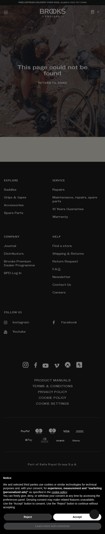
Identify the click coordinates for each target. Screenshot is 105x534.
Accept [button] (77, 516)
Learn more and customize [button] (52, 526)
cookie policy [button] (59, 492)
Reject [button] (28, 516)
